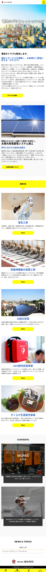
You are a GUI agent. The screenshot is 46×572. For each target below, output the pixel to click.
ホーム (5, 571)
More (23, 233)
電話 (29, 571)
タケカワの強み (12, 95)
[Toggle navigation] (44, 2)
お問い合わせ (17, 571)
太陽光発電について (12, 167)
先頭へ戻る (40, 571)
